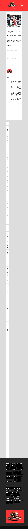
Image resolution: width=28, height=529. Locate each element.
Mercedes (8, 463)
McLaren (7, 467)
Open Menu (22, 5)
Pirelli (19, 469)
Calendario (13, 476)
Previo (16, 465)
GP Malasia (12, 496)
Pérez (11, 469)
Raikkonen (11, 467)
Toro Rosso (11, 474)
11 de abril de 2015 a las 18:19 (17, 92)
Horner (7, 476)
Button (15, 474)
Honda (21, 474)
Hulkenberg (17, 476)
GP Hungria (20, 500)
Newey (9, 481)
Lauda (7, 481)
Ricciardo (7, 469)
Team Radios (19, 481)
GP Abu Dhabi (13, 494)
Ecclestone (18, 474)
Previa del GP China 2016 (10, 63)
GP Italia (21, 490)
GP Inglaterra (7, 503)
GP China (14, 488)
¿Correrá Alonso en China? (10, 60)
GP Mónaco (17, 496)
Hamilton (13, 463)
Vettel (21, 463)
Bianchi (10, 476)
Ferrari (17, 463)
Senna (12, 481)
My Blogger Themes (20, 527)
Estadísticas (7, 474)
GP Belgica (8, 488)
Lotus (15, 467)
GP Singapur (8, 500)
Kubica (21, 476)
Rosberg (12, 465)
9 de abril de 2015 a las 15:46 (17, 81)
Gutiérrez (7, 478)
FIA (17, 467)
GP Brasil (16, 500)
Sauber (14, 469)
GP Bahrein (8, 490)
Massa (16, 469)
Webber (20, 471)
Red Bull (8, 465)
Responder (19, 103)
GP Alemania (8, 498)
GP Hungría (18, 494)
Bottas (21, 469)
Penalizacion (11, 478)
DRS (13, 471)
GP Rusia (12, 500)
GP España (8, 492)
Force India (16, 471)
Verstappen (21, 467)
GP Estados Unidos (15, 492)
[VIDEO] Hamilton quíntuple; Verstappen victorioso (7, 177)
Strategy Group (15, 481)
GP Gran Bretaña (15, 490)
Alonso (20, 465)
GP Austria (17, 498)
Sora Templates (15, 527)
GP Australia (13, 498)
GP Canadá (19, 488)
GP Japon (8, 494)
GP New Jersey (11, 503)
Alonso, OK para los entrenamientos (11, 58)
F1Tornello (15, 69)
